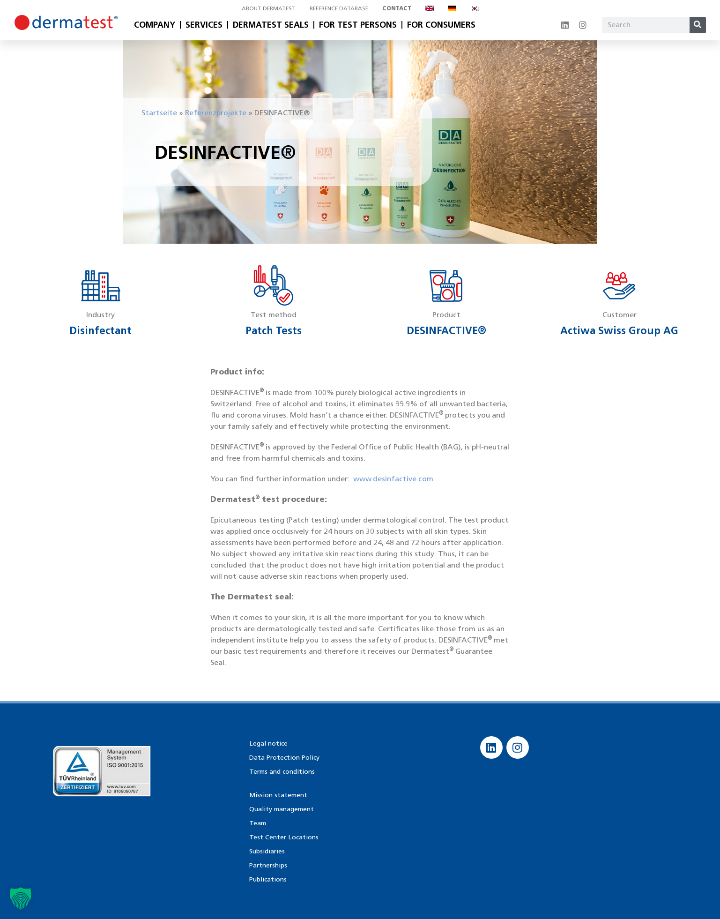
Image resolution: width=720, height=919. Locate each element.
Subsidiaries (266, 851)
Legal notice (268, 743)
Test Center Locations (283, 837)
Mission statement (277, 795)
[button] (20, 898)
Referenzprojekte (215, 112)
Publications (267, 879)
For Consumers (441, 25)
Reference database (339, 8)
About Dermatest (269, 8)
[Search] (698, 25)
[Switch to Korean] (474, 8)
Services (204, 25)
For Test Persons (358, 25)
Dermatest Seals (271, 25)
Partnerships (268, 865)
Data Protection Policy (284, 757)
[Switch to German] (452, 8)
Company (154, 25)
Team (257, 823)
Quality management (281, 809)
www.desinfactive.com (393, 478)
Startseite (159, 112)
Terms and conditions (281, 771)
